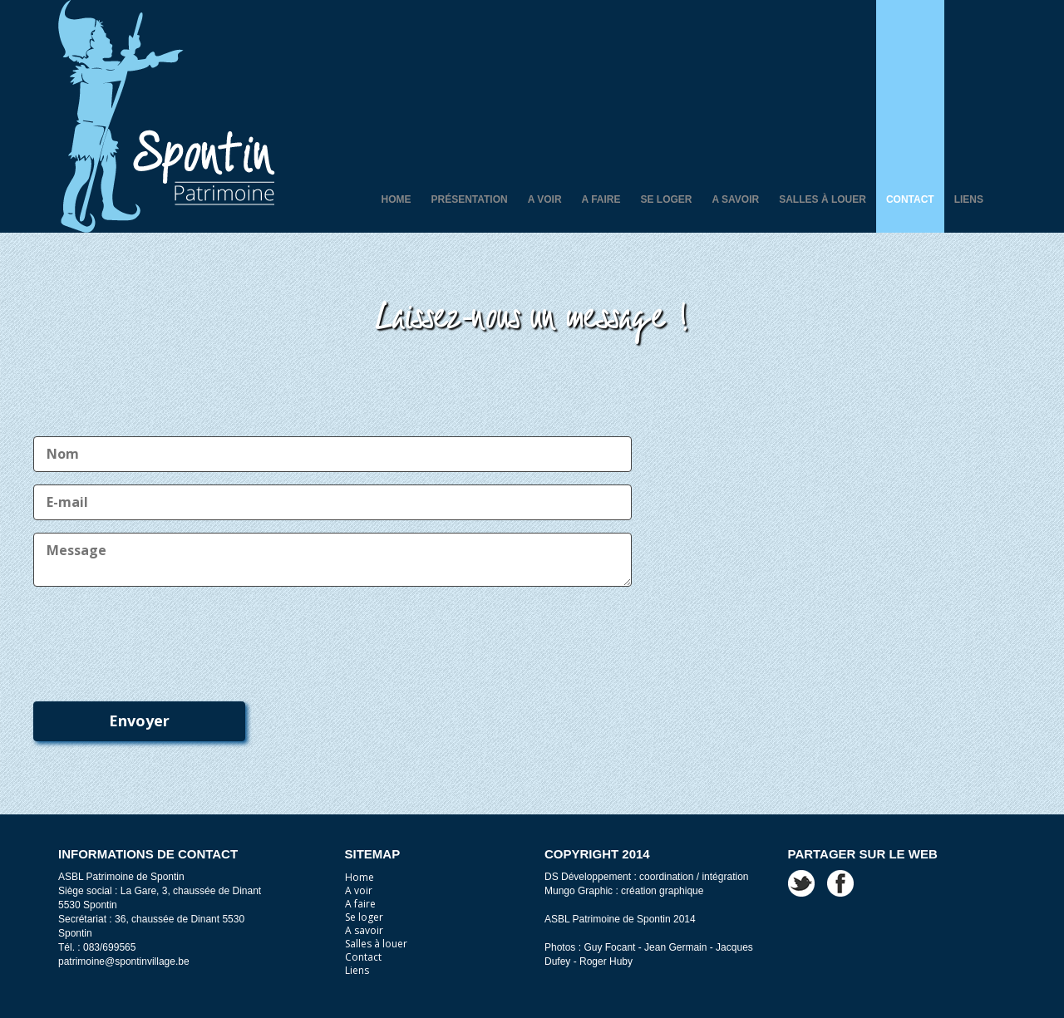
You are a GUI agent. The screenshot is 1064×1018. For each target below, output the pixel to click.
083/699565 (109, 947)
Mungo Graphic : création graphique (623, 891)
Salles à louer (822, 199)
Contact (910, 199)
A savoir (736, 199)
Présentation (469, 199)
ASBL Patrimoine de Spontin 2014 (620, 919)
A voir (545, 199)
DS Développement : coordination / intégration (646, 877)
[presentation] (159, 635)
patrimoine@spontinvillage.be (124, 961)
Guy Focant (609, 947)
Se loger (666, 199)
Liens (968, 199)
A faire (601, 199)
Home (396, 199)
